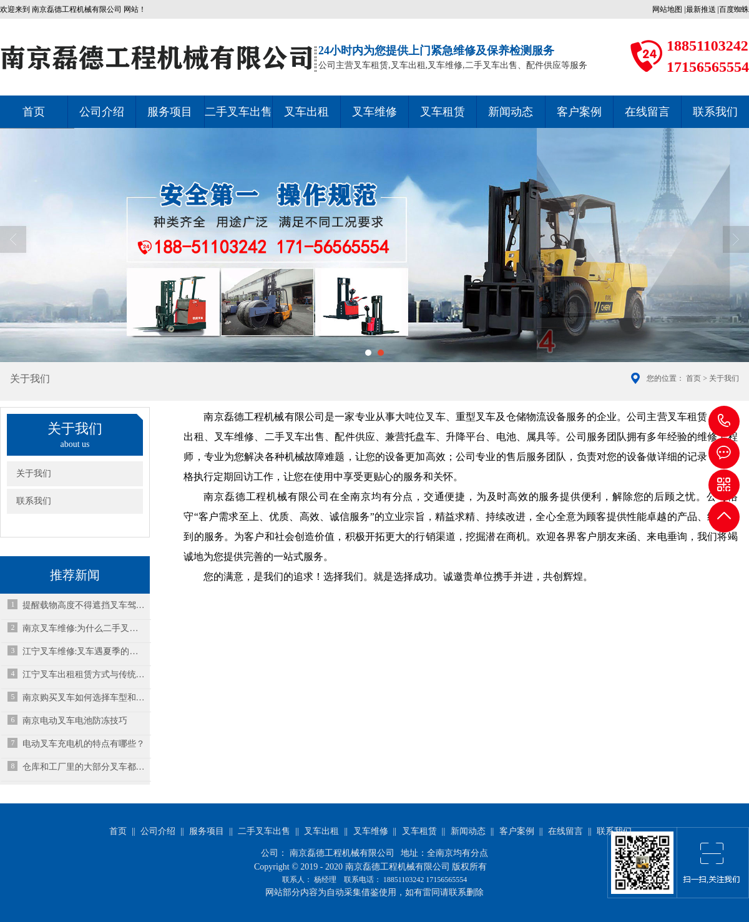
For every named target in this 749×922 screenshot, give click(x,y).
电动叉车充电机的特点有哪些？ (83, 743)
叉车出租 (306, 111)
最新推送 (701, 9)
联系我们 (33, 501)
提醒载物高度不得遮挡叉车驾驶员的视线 (83, 605)
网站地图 (667, 9)
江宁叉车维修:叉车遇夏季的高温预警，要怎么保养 (83, 651)
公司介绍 (101, 111)
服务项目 (169, 111)
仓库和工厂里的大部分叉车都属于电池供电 (83, 767)
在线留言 (647, 111)
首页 (33, 111)
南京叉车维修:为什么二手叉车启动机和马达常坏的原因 (83, 628)
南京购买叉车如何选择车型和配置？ (83, 697)
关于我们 (33, 473)
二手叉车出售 (238, 111)
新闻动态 (510, 111)
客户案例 (579, 111)
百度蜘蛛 (734, 9)
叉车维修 (374, 111)
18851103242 (724, 421)
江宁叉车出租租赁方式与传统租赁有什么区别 (83, 674)
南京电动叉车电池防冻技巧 (74, 720)
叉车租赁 (442, 111)
